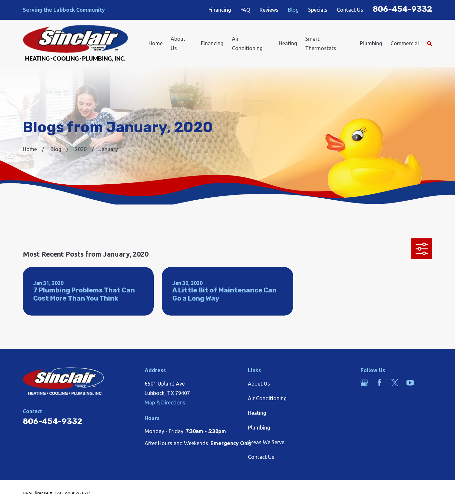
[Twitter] (394, 382)
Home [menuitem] (156, 43)
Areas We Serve (266, 442)
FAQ (245, 10)
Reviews (269, 10)
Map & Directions (165, 402)
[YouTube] (410, 382)
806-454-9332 (402, 9)
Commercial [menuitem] (405, 43)
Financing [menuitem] (212, 43)
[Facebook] (379, 382)
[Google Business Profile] (364, 382)
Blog (293, 10)
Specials (317, 10)
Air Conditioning (267, 398)
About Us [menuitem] (178, 43)
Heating (257, 413)
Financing (219, 10)
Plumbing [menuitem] (371, 43)
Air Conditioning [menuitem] (247, 43)
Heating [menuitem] (288, 43)
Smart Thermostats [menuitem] (320, 43)
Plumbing (259, 427)
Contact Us (350, 10)
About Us (259, 384)
